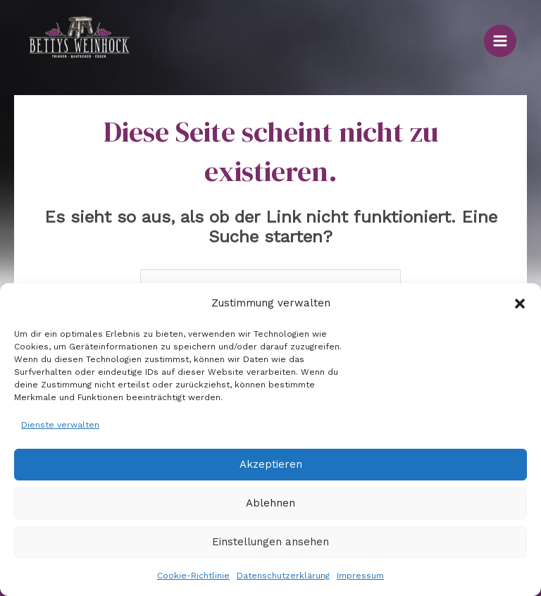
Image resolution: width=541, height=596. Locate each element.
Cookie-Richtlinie (193, 576)
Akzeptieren (271, 464)
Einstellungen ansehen (270, 541)
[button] (520, 304)
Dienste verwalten (60, 425)
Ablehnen (270, 503)
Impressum (360, 576)
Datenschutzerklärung (283, 576)
